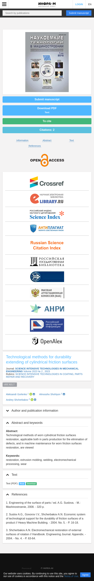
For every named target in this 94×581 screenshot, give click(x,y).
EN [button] (89, 4)
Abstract (47, 140)
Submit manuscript (79, 13)
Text (71, 140)
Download (31, 484)
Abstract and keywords (24, 422)
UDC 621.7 (10, 384)
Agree (85, 574)
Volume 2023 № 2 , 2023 (36, 371)
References (35, 146)
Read (22, 484)
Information (22, 140)
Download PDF (47, 110)
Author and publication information (32, 410)
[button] (4, 4)
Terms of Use (71, 576)
